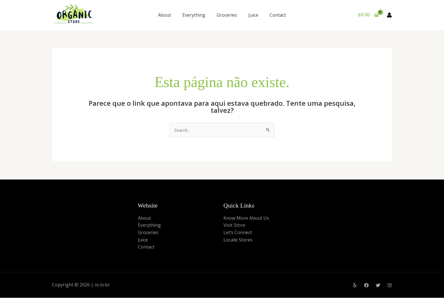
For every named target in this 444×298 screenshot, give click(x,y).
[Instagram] (389, 285)
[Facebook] (366, 285)
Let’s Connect (237, 233)
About (164, 15)
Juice (253, 15)
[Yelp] (355, 285)
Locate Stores (238, 240)
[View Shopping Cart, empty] (368, 15)
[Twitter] (378, 285)
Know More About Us (246, 218)
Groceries (227, 15)
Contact (278, 15)
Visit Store (234, 226)
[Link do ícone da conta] (389, 15)
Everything (193, 15)
